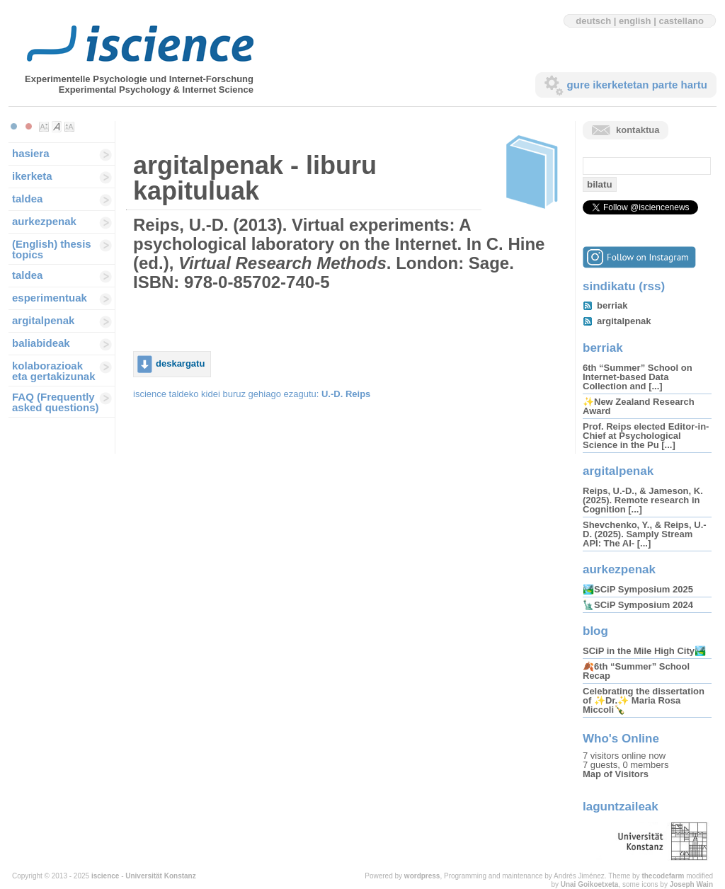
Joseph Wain (691, 884)
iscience (105, 876)
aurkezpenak (44, 221)
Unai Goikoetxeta (590, 884)
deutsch (593, 21)
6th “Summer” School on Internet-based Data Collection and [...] (637, 376)
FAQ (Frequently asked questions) (55, 402)
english (635, 21)
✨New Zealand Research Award (639, 406)
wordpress (422, 876)
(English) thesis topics (51, 249)
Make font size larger (69, 126)
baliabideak (41, 343)
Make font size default (56, 126)
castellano (681, 21)
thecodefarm (662, 876)
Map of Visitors (616, 774)
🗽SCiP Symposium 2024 (638, 605)
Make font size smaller (44, 126)
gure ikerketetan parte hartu (637, 85)
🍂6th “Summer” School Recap (636, 671)
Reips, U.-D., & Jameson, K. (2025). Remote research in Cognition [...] (643, 500)
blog (595, 631)
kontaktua (637, 130)
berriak (612, 305)
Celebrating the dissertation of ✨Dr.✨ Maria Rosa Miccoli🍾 (643, 700)
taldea (27, 199)
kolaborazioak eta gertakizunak (54, 371)
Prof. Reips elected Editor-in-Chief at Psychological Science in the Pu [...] (646, 435)
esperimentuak (49, 298)
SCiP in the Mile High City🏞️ (644, 651)
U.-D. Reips (345, 394)
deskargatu (180, 363)
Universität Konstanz (160, 876)
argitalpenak (43, 320)
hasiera (31, 153)
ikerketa (32, 176)
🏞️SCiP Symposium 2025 (638, 589)
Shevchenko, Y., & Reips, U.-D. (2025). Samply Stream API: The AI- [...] (645, 534)
